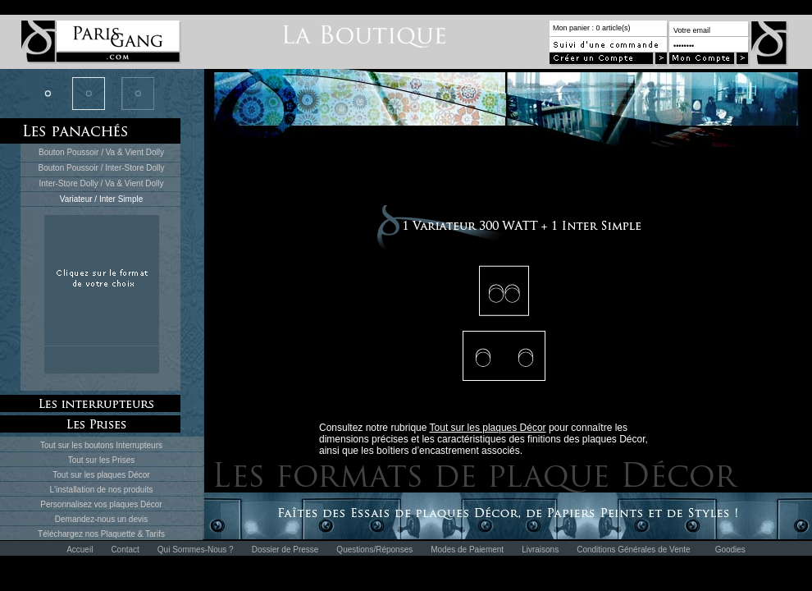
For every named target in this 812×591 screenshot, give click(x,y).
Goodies (730, 549)
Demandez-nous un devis (101, 519)
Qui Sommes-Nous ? (195, 549)
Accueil (79, 549)
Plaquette (118, 533)
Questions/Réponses (374, 549)
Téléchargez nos (69, 533)
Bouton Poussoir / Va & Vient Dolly (101, 152)
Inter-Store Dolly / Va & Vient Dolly (101, 183)
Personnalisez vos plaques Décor (101, 504)
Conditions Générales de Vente (633, 549)
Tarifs (155, 533)
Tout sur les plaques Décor (100, 474)
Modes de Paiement (467, 549)
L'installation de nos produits (101, 489)
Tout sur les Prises (101, 460)
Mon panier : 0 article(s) (592, 28)
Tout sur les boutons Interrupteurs (101, 445)
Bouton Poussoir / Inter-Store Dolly (102, 167)
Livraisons (540, 549)
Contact (125, 549)
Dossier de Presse (285, 549)
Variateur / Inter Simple (102, 199)
